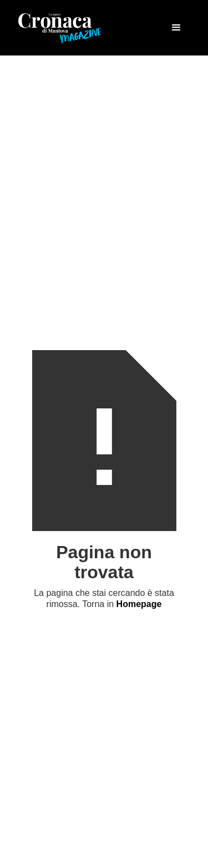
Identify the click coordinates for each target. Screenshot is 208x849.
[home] (60, 27)
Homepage (139, 604)
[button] (176, 27)
